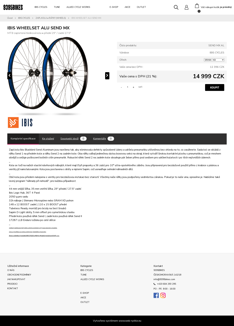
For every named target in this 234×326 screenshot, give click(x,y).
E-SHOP (114, 7)
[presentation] (9, 75)
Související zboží (73, 138)
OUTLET (141, 7)
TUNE (57, 7)
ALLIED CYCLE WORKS (78, 7)
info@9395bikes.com (164, 279)
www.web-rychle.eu (130, 321)
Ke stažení (48, 138)
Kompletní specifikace (23, 138)
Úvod (10, 18)
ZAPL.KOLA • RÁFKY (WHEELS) (51, 18)
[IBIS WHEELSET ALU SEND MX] (58, 75)
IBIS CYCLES (41, 7)
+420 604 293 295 (165, 284)
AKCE (127, 7)
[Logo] (13, 7)
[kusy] (127, 87)
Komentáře (103, 138)
